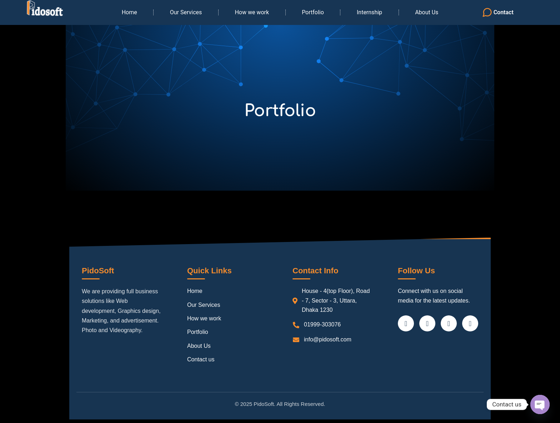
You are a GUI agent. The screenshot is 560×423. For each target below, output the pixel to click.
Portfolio (313, 12)
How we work (252, 12)
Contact (504, 12)
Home (129, 12)
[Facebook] (406, 323)
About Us (426, 12)
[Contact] (487, 12)
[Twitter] (427, 323)
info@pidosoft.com (327, 339)
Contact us (200, 359)
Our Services (186, 12)
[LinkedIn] (449, 323)
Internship (369, 12)
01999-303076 (322, 324)
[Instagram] (470, 323)
